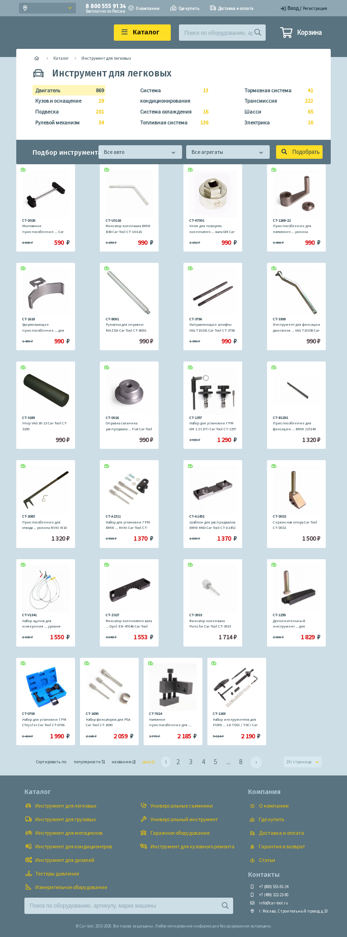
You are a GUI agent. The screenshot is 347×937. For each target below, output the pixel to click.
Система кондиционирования (171, 95)
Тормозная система (276, 90)
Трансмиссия (276, 100)
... (228, 761)
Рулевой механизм (66, 122)
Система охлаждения (171, 111)
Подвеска (66, 111)
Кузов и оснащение (66, 100)
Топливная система (171, 122)
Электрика (276, 122)
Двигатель (66, 90)
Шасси (276, 111)
